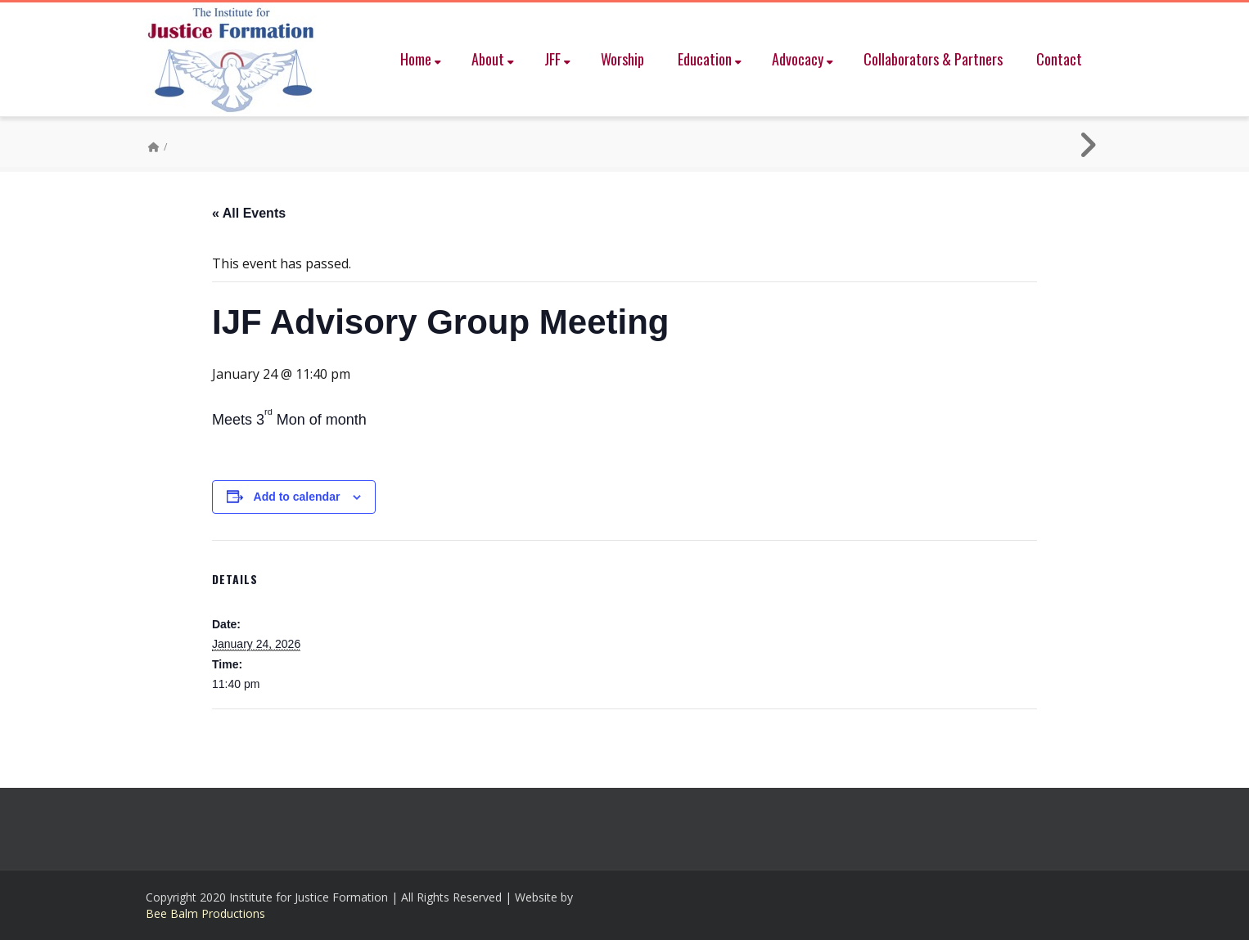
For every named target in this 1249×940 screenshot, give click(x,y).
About (492, 59)
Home (420, 59)
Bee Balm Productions (205, 913)
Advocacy (802, 59)
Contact (1059, 59)
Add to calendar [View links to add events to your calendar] (297, 496)
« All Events (249, 213)
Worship (622, 59)
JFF (557, 59)
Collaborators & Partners (933, 59)
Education (710, 59)
